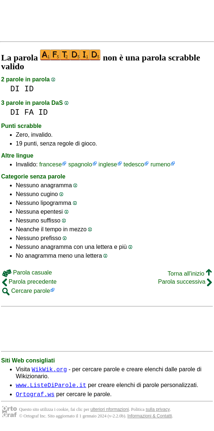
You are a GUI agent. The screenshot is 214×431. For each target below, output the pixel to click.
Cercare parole (26, 291)
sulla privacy (158, 412)
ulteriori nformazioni (109, 412)
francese (50, 164)
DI (15, 89)
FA (29, 112)
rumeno (160, 164)
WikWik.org (49, 370)
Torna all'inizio (190, 273)
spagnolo (80, 164)
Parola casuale (27, 272)
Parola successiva (185, 282)
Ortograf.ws (35, 397)
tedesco (133, 164)
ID (29, 89)
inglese (107, 164)
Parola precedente (29, 282)
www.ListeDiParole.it (51, 387)
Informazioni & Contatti (149, 419)
